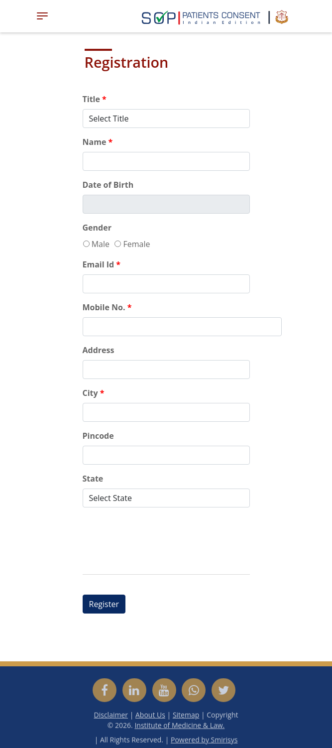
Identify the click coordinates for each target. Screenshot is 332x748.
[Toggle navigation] (42, 15)
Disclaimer (111, 717)
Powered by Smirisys (204, 742)
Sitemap (186, 717)
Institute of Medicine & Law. (179, 727)
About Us (150, 717)
